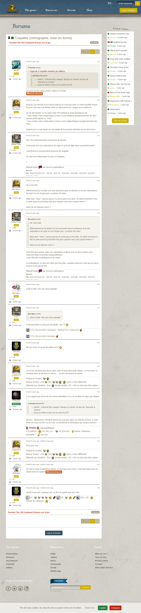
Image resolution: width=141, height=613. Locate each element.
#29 (98, 366)
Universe (10, 557)
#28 (98, 343)
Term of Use (100, 557)
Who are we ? (101, 554)
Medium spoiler (34, 93)
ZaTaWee (16, 473)
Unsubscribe (55, 591)
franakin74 (16, 375)
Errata (53, 567)
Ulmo (16, 71)
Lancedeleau (36, 76)
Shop (89, 10)
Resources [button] (52, 10)
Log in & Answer (54, 533)
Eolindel (16, 293)
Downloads (56, 564)
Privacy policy (101, 561)
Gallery (9, 567)
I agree (103, 608)
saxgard (16, 352)
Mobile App (56, 571)
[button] (110, 3)
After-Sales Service (104, 567)
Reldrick (16, 109)
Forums (71, 10)
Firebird (31, 68)
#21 (98, 61)
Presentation (12, 554)
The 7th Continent (25, 43)
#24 (98, 180)
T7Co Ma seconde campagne (43, 336)
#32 (98, 464)
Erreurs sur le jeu (43, 43)
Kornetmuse (16, 144)
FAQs (53, 554)
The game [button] (31, 10)
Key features (12, 561)
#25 (98, 213)
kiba (16, 317)
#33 (98, 488)
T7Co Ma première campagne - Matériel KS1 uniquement (54, 330)
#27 (98, 308)
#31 (98, 441)
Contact (98, 564)
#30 (98, 392)
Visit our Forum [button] (120, 121)
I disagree (115, 608)
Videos (54, 557)
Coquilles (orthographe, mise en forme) (40, 38)
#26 (98, 284)
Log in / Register (128, 10)
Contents (10, 564)
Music (53, 561)
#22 (98, 100)
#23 (98, 135)
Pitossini (16, 497)
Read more (90, 608)
